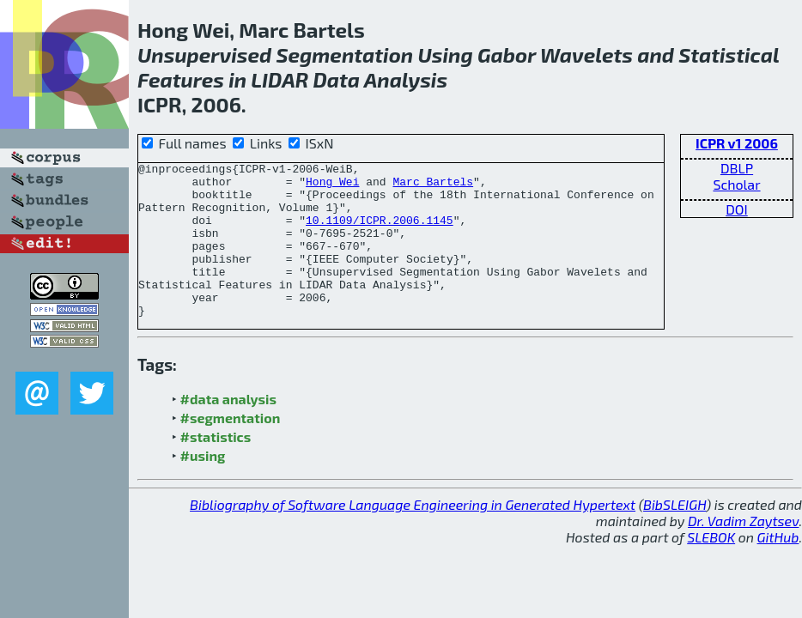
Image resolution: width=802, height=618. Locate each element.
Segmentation (344, 54)
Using (444, 54)
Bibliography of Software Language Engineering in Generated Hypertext (412, 535)
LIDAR (279, 79)
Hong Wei (332, 186)
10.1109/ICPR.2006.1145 (379, 232)
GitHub (778, 568)
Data (337, 79)
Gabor (506, 54)
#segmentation (230, 448)
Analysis (405, 79)
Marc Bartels (432, 186)
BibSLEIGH (674, 535)
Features (180, 79)
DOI (737, 209)
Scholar (736, 184)
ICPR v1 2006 (737, 143)
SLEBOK (711, 568)
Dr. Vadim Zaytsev (743, 551)
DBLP (736, 168)
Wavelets (586, 54)
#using (203, 486)
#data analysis (228, 429)
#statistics (216, 467)
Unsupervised (204, 54)
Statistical (728, 54)
